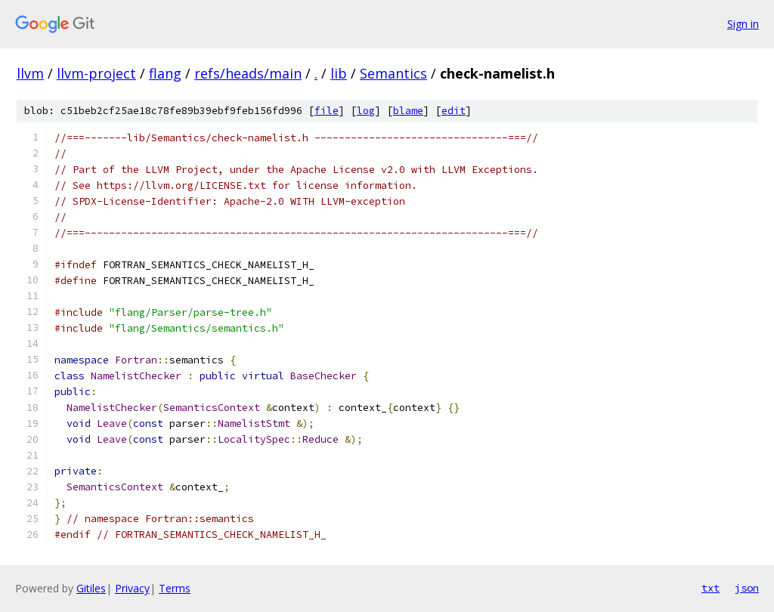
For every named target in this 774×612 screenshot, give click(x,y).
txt (710, 588)
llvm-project (96, 73)
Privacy (132, 588)
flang (165, 73)
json (747, 588)
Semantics (393, 73)
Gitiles (91, 588)
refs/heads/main (248, 73)
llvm (30, 73)
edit (453, 110)
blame (408, 110)
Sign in (743, 24)
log (366, 110)
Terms (174, 588)
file (326, 110)
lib (338, 73)
